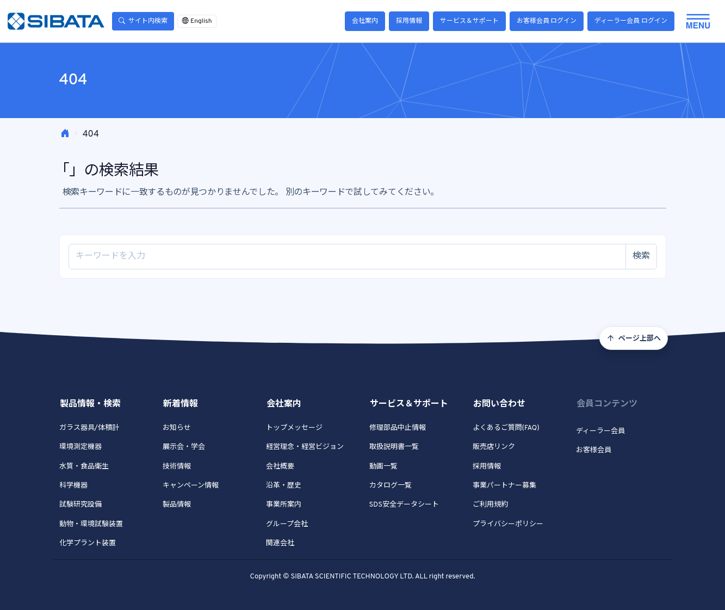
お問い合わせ (499, 404)
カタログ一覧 (390, 486)
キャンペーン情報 (191, 486)
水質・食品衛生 (84, 467)
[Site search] (347, 256)
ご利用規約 (490, 505)
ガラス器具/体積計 (89, 428)
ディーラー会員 (600, 431)
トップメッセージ (294, 428)
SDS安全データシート (404, 505)
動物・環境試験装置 (91, 524)
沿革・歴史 (283, 486)
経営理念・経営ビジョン (305, 447)
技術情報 (177, 467)
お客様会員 (593, 450)
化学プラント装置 (87, 543)
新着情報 (180, 404)
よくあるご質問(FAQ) (506, 428)
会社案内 (365, 21)
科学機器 (73, 486)
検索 (641, 256)
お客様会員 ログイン (547, 21)
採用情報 (409, 21)
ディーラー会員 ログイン (630, 21)
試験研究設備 (80, 505)
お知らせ (177, 428)
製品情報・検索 (90, 404)
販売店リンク (494, 447)
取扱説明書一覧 (394, 447)
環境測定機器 (80, 447)
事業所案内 (283, 505)
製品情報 (177, 505)
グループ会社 (287, 524)
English (197, 21)
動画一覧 (383, 467)
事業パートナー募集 (504, 486)
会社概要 (280, 467)
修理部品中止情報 (397, 428)
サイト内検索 (143, 21)
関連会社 (280, 543)
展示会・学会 (184, 447)
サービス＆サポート (469, 21)
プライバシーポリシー (508, 524)
